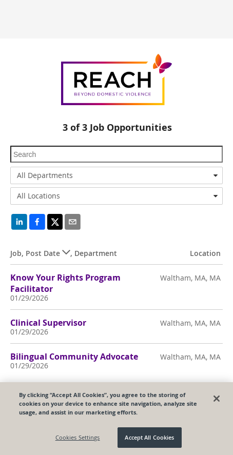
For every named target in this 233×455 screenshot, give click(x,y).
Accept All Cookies (149, 437)
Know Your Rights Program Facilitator (65, 283)
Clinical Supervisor (48, 322)
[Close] (216, 398)
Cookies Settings (77, 437)
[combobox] (116, 175)
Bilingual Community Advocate (74, 356)
